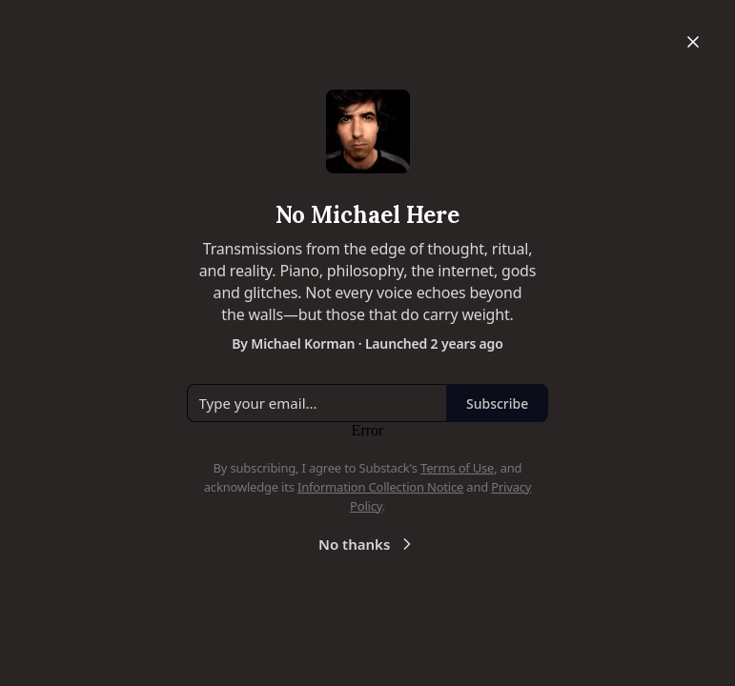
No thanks (367, 544)
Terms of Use (457, 467)
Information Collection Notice (380, 486)
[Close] (693, 42)
